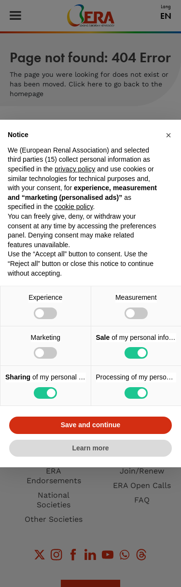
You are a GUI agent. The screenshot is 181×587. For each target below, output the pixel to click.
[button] (168, 135)
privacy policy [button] (75, 169)
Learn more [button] (90, 448)
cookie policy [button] (74, 206)
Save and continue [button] (91, 425)
